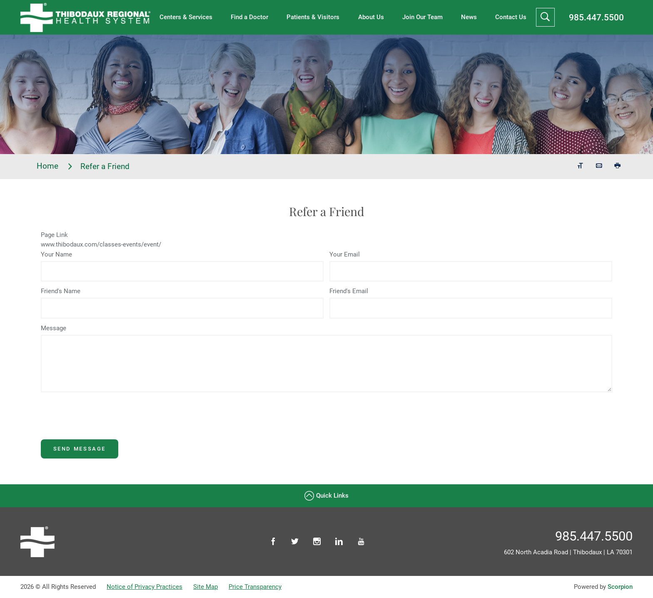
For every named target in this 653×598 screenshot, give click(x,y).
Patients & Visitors (313, 17)
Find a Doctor (249, 17)
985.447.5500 (596, 17)
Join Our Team (422, 17)
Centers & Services (186, 17)
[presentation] (104, 423)
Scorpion (620, 587)
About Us (371, 17)
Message (53, 328)
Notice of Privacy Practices (144, 587)
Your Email (344, 254)
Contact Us (510, 17)
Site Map (205, 587)
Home (55, 166)
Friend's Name (60, 291)
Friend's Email (348, 291)
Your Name (56, 254)
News (469, 17)
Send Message (79, 449)
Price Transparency (255, 587)
